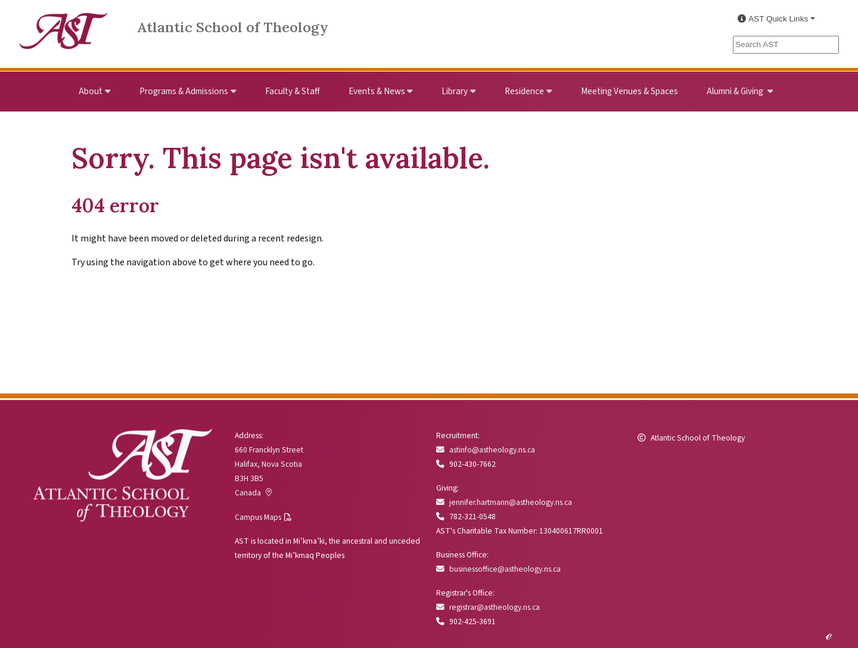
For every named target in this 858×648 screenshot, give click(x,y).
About (90, 91)
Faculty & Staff (292, 91)
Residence (524, 91)
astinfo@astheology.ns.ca (485, 449)
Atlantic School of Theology (232, 27)
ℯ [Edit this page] (828, 635)
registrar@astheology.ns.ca (488, 607)
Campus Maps (258, 517)
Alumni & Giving (736, 91)
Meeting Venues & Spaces (629, 91)
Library (455, 91)
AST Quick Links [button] (773, 18)
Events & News (377, 91)
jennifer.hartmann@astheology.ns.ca (504, 502)
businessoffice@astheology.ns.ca (498, 569)
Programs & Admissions (183, 91)
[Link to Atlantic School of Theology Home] (63, 24)
